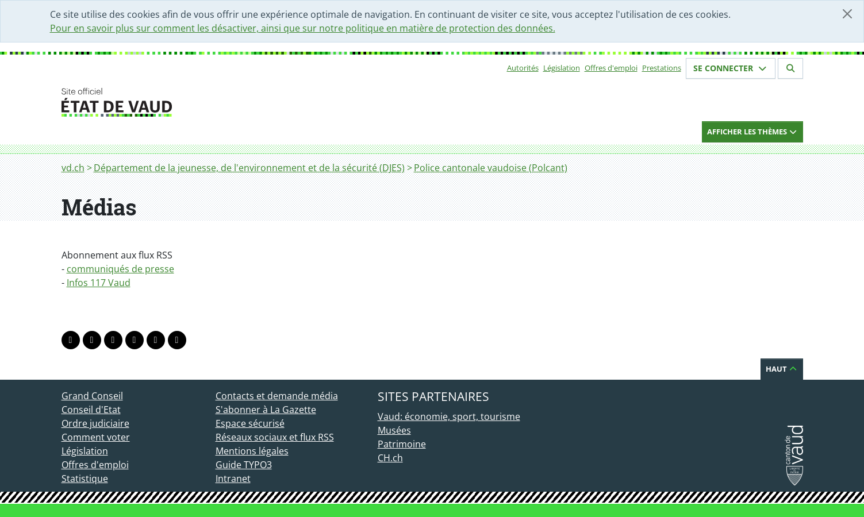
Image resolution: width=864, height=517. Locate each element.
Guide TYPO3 (244, 464)
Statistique (85, 478)
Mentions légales (252, 451)
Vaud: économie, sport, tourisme (449, 416)
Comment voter (96, 437)
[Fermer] (847, 14)
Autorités (523, 68)
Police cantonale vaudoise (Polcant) (490, 167)
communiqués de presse (120, 269)
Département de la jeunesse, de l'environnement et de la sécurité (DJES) (249, 167)
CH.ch (390, 458)
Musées (394, 430)
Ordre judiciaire (95, 423)
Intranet (233, 478)
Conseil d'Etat (91, 409)
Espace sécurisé (250, 423)
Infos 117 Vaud (98, 282)
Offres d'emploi (611, 68)
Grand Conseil (92, 395)
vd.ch (73, 167)
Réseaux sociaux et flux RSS (275, 437)
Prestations (661, 68)
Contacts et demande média (277, 395)
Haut (782, 369)
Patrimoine (402, 444)
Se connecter (730, 68)
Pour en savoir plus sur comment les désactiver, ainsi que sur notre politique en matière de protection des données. (302, 28)
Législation (561, 68)
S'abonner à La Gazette (266, 409)
